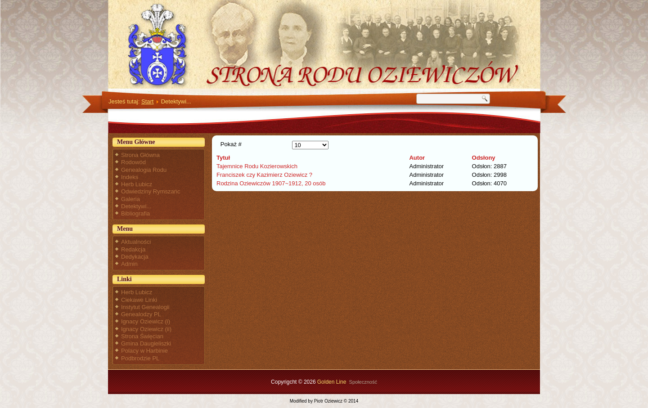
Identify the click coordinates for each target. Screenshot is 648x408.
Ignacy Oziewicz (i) (145, 321)
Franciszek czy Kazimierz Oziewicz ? (264, 174)
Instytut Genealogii (145, 307)
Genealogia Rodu (143, 169)
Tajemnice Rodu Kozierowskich (256, 166)
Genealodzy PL (141, 314)
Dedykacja (134, 256)
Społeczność (363, 382)
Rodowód (133, 162)
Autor (417, 157)
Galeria (130, 199)
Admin (129, 263)
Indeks (129, 177)
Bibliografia (135, 213)
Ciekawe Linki (139, 299)
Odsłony (483, 157)
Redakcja (133, 249)
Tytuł (223, 157)
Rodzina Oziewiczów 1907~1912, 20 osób (270, 183)
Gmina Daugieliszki (146, 343)
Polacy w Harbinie (144, 350)
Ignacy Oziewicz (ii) (146, 329)
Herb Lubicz (136, 184)
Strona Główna (140, 155)
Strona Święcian (142, 336)
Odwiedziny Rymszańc (150, 191)
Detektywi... (136, 206)
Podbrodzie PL (140, 358)
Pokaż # (231, 144)
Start (147, 101)
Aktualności (136, 241)
